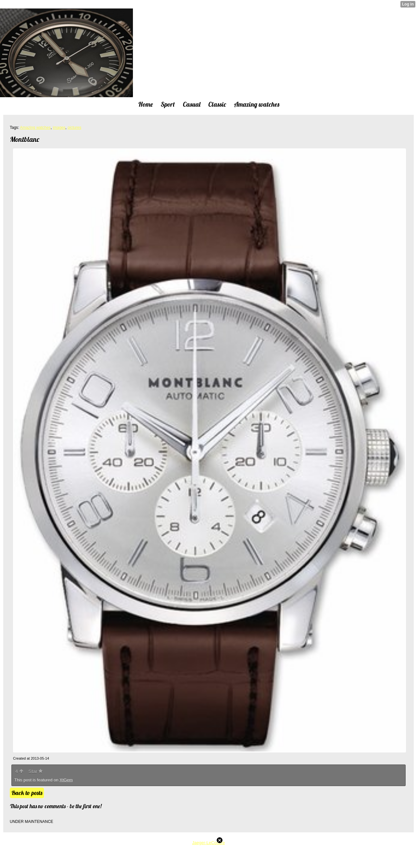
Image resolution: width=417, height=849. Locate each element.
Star (35, 771)
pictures (74, 127)
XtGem (66, 780)
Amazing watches (35, 127)
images (59, 127)
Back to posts (26, 792)
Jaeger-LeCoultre (208, 842)
